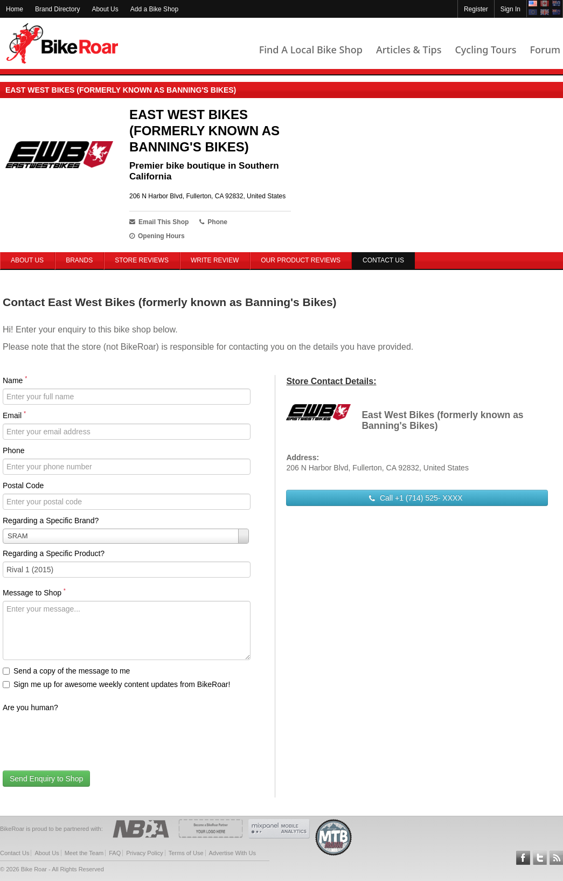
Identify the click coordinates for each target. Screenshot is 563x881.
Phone (13, 450)
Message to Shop (34, 592)
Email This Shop (159, 222)
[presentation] (84, 737)
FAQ (115, 853)
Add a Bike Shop (154, 9)
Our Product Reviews (300, 260)
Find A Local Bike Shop (311, 49)
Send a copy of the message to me (66, 671)
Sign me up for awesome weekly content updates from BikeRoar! (116, 684)
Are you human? (30, 707)
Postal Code (23, 485)
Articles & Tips (408, 49)
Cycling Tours (485, 49)
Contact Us (14, 853)
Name (15, 380)
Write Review (215, 260)
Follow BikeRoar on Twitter (540, 858)
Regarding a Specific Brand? (51, 520)
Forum (545, 49)
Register (476, 9)
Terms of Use (186, 853)
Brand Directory (57, 9)
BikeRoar (62, 43)
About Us (105, 9)
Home (14, 9)
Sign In (510, 9)
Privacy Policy (144, 853)
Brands (79, 260)
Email (14, 415)
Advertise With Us (232, 853)
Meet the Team (84, 853)
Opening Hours (157, 236)
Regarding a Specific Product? (54, 553)
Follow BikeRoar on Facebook (523, 858)
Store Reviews (142, 260)
